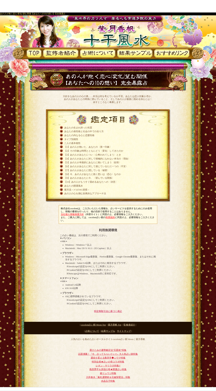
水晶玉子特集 (108, 381)
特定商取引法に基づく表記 (108, 311)
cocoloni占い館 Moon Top (93, 325)
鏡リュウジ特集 (108, 373)
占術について (92, 331)
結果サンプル (108, 331)
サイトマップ (124, 331)
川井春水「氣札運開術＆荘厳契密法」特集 (108, 377)
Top (114, 325)
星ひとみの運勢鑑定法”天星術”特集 (108, 350)
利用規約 (110, 217)
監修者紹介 (129, 325)
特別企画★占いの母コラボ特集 (108, 361)
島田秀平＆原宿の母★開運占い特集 (108, 369)
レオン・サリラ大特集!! (108, 365)
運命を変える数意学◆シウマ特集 (108, 358)
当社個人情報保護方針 (72, 214)
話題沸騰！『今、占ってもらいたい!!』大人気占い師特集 (108, 354)
